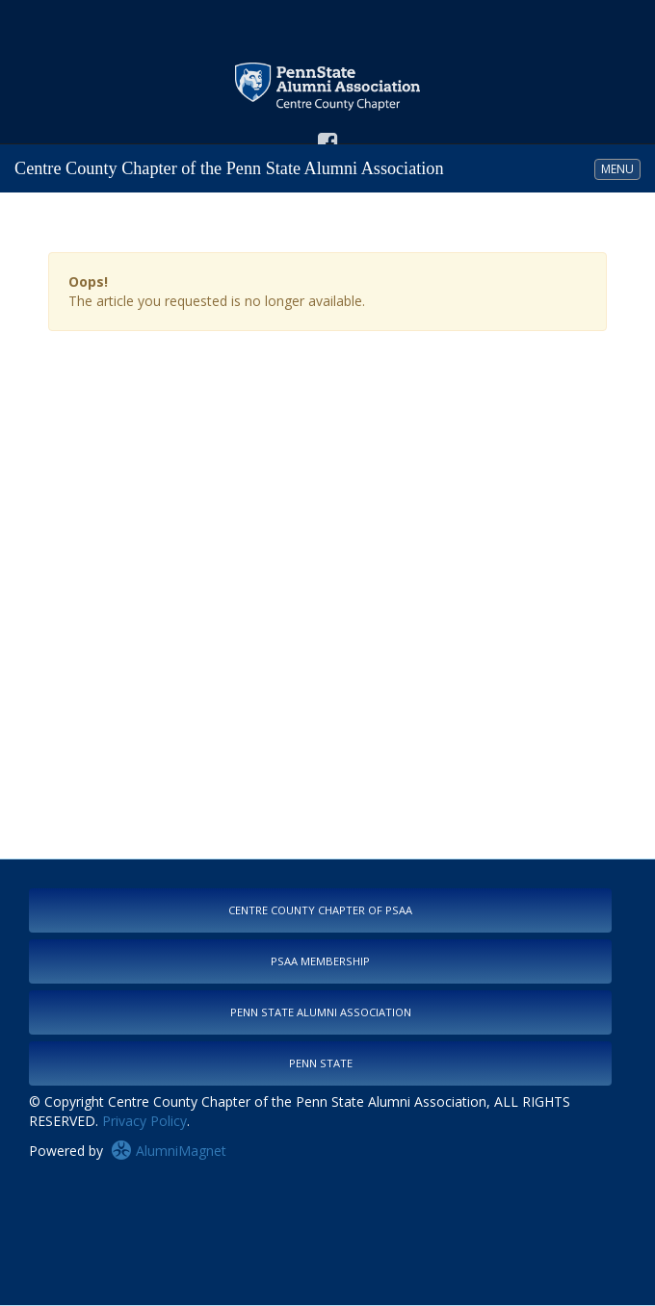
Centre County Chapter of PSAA (320, 910)
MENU (620, 168)
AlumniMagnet (168, 1150)
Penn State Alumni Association (320, 1012)
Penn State (321, 1063)
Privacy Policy (144, 1121)
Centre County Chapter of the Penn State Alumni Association (229, 168)
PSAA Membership (320, 961)
